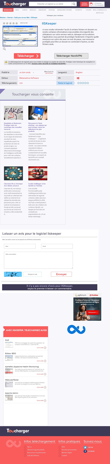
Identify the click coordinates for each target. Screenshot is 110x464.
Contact (63, 455)
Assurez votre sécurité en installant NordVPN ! (49, 63)
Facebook (91, 451)
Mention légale (65, 453)
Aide (62, 447)
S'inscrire (98, 3)
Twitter (90, 447)
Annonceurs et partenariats (35, 453)
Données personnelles (68, 450)
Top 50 (28, 447)
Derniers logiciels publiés (34, 450)
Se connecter (99, 5)
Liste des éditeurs (31, 455)
